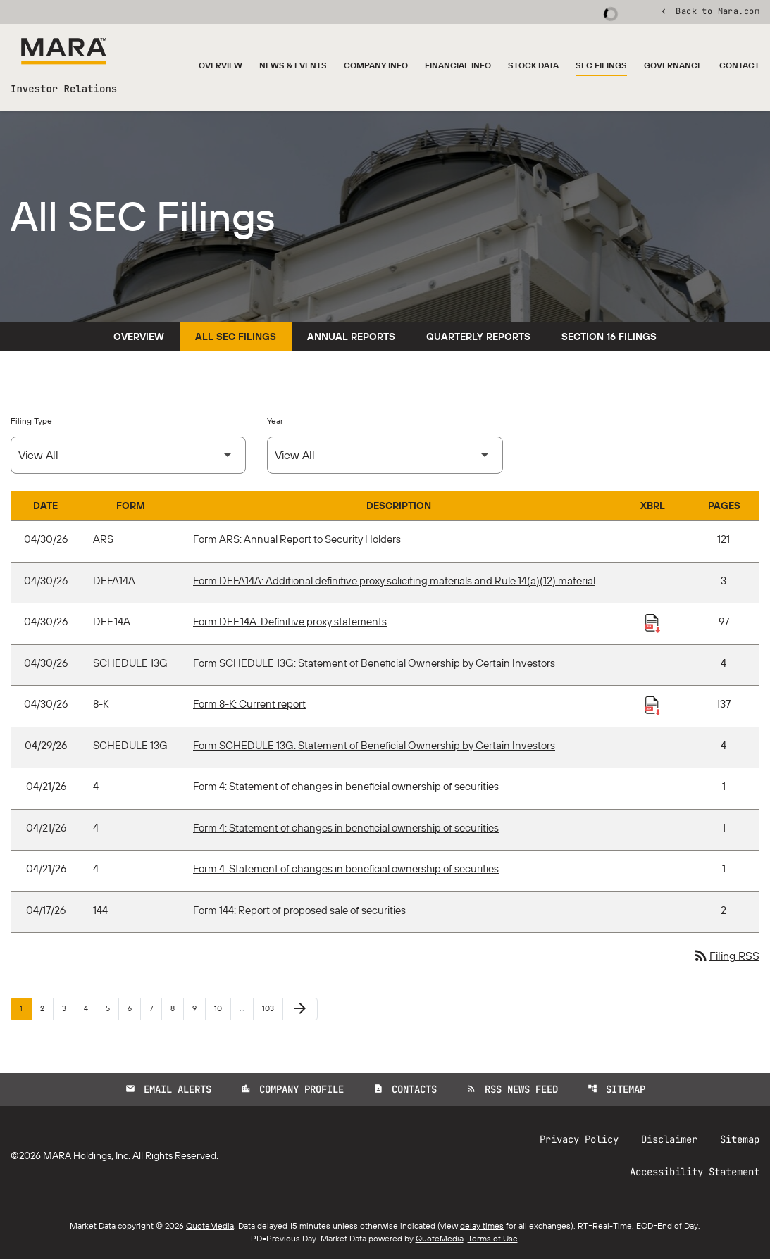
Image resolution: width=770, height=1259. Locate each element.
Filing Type (31, 420)
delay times (482, 1225)
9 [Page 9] (199, 1008)
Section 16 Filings (609, 336)
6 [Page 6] (134, 1008)
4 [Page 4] (90, 1008)
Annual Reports (351, 336)
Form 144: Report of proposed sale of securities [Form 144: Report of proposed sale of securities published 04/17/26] (299, 910)
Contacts (405, 1089)
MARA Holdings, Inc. (86, 1155)
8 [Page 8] (177, 1008)
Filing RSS (726, 955)
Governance (673, 65)
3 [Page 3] (68, 1008)
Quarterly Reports (478, 336)
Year (275, 420)
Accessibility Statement (694, 1172)
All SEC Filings (235, 336)
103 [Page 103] (270, 1008)
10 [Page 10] (222, 1008)
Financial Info (458, 65)
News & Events (293, 65)
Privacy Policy (579, 1139)
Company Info (376, 65)
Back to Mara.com (717, 10)
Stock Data (533, 65)
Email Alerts (168, 1089)
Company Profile (292, 1089)
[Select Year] (384, 455)
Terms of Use (493, 1238)
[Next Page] (300, 1009)
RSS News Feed (512, 1089)
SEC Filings (601, 65)
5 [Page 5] (112, 1008)
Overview (220, 65)
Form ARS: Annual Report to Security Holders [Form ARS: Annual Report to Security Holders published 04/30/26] (297, 539)
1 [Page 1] (25, 1008)
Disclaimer (669, 1139)
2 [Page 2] (46, 1008)
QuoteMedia (210, 1225)
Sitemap (616, 1089)
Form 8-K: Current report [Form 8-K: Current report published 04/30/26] (249, 703)
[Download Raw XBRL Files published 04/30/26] (652, 622)
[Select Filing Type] (128, 455)
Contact (739, 65)
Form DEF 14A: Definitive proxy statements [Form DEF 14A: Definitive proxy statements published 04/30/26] (290, 621)
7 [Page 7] (155, 1008)
